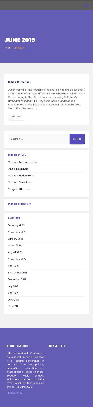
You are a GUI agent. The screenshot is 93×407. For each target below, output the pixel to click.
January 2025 (15, 239)
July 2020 (13, 286)
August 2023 (15, 252)
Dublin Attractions (19, 82)
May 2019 (13, 306)
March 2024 (14, 245)
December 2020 (17, 279)
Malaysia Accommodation (23, 162)
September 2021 (17, 272)
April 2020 (13, 293)
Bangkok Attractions (20, 189)
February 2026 (16, 225)
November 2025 (17, 232)
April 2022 (13, 266)
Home (7, 47)
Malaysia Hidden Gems (21, 175)
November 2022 (17, 259)
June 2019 (13, 299)
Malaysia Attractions (20, 182)
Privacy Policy (14, 393)
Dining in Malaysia (18, 169)
